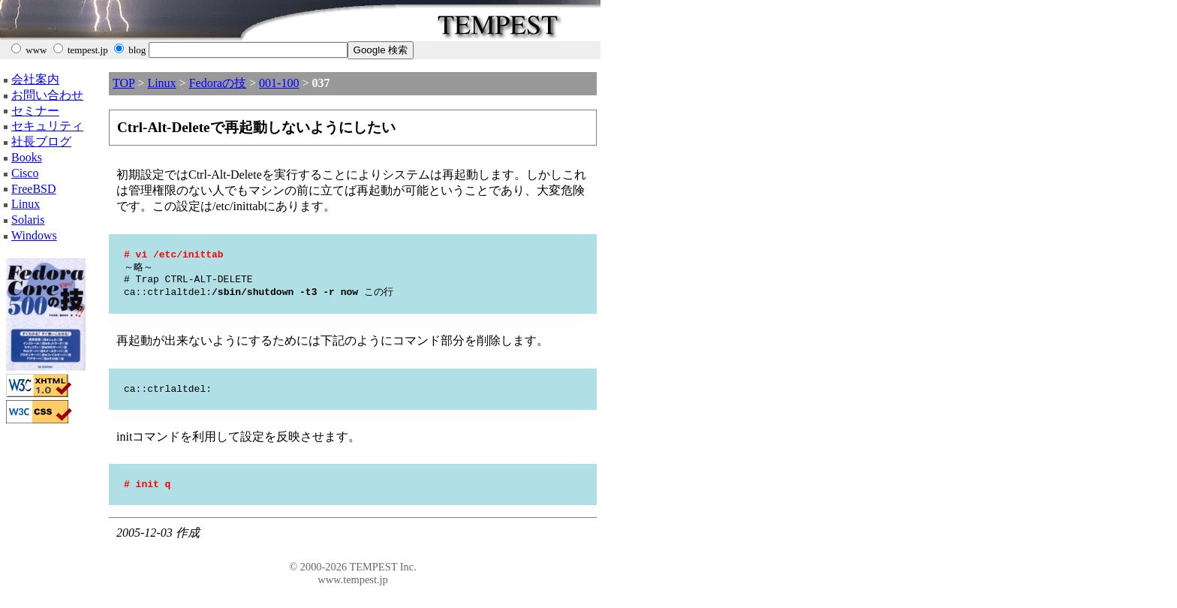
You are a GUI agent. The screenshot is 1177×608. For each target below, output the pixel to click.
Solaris (27, 219)
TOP (123, 83)
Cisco (24, 173)
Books (26, 157)
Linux (25, 203)
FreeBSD (33, 188)
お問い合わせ (47, 95)
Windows (34, 235)
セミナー (35, 110)
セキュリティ (47, 125)
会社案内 (35, 79)
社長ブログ (41, 141)
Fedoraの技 (217, 83)
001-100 (279, 83)
